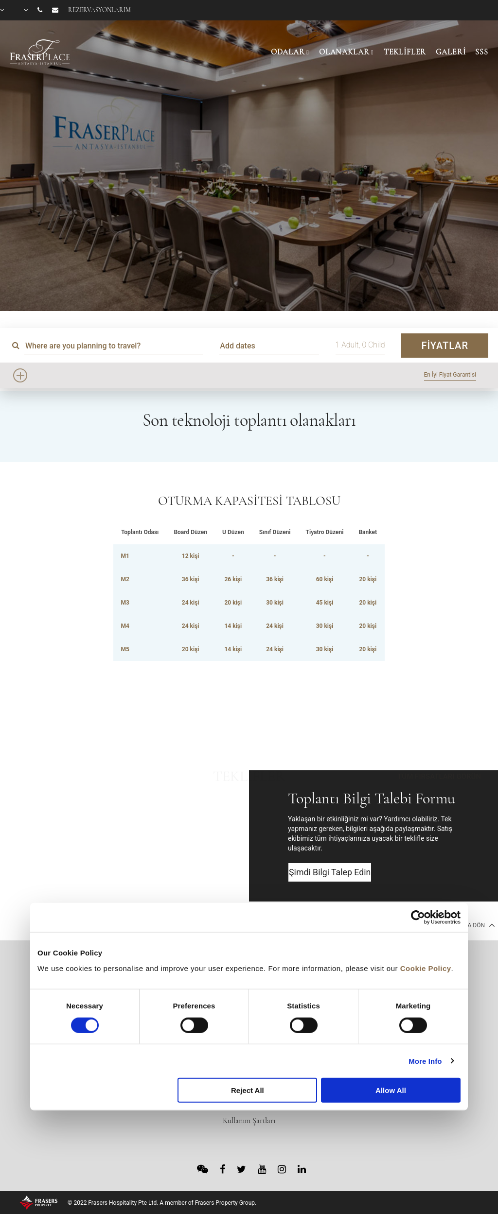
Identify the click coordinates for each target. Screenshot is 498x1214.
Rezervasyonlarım (99, 10)
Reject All (247, 1090)
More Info (425, 1061)
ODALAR (288, 52)
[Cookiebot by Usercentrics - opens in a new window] (418, 917)
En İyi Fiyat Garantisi (450, 374)
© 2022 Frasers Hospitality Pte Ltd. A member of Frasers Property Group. (162, 1202)
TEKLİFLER (405, 52)
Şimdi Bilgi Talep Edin (331, 872)
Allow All (390, 1090)
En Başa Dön (470, 925)
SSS (481, 52)
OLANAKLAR (344, 52)
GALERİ (450, 52)
